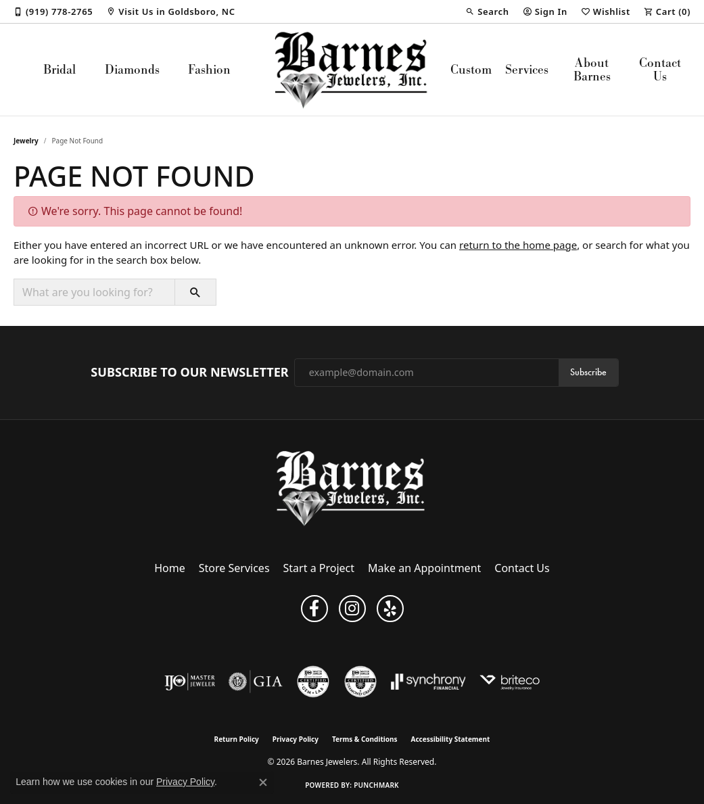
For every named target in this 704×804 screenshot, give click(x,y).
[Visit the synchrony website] (428, 682)
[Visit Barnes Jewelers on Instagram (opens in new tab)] (352, 608)
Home (169, 568)
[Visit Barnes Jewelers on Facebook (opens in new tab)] (314, 608)
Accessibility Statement (450, 739)
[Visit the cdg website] (360, 682)
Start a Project (318, 568)
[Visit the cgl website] (313, 682)
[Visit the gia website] (256, 682)
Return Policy (236, 739)
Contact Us (660, 69)
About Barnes (592, 69)
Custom (471, 69)
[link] (53, 11)
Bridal (59, 69)
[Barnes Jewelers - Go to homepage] (352, 488)
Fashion (209, 69)
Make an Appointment (424, 568)
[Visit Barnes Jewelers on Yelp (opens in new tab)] (390, 608)
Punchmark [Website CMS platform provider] (376, 785)
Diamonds (132, 69)
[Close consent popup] (263, 782)
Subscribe (588, 372)
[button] (487, 11)
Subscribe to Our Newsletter (189, 372)
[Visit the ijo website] (189, 682)
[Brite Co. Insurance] (509, 682)
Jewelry (26, 140)
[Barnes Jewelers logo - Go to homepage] (352, 70)
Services (526, 69)
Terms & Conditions (365, 739)
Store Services (234, 568)
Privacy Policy (296, 739)
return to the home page (518, 245)
